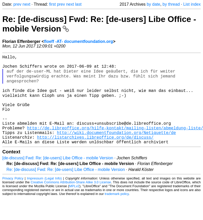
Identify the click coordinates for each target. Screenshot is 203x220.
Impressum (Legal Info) (44, 197)
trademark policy (117, 212)
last (78, 4)
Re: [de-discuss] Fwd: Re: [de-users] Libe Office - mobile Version (65, 188)
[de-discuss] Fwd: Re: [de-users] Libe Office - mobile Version (57, 176)
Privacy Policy (12, 197)
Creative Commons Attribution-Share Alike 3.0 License (71, 200)
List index (192, 4)
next (26, 4)
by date (153, 4)
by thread (171, 4)
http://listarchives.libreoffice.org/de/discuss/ (95, 154)
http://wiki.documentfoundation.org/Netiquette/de (116, 149)
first (52, 4)
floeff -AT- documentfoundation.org (78, 41)
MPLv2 (74, 204)
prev (17, 4)
